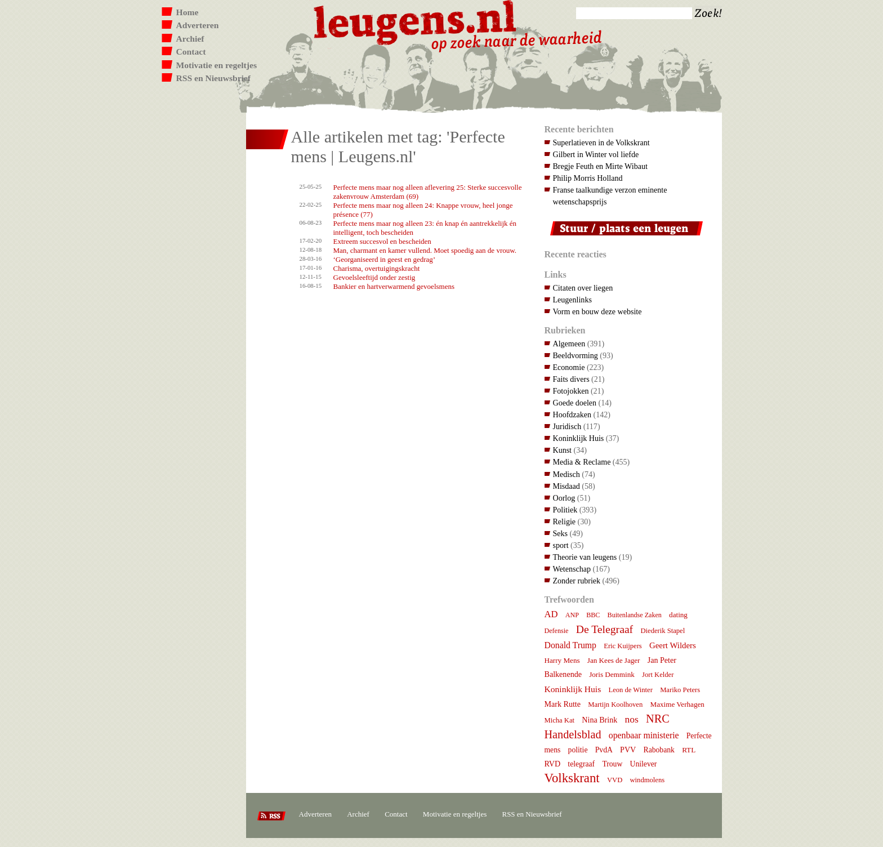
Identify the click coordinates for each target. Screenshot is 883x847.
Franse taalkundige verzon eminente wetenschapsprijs (610, 195)
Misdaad (566, 486)
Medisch (566, 474)
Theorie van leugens (585, 556)
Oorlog (564, 497)
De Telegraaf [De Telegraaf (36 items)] (604, 629)
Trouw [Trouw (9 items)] (612, 764)
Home (187, 12)
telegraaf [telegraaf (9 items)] (581, 764)
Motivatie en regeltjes (216, 65)
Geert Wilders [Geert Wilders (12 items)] (672, 645)
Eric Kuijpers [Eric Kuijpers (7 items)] (623, 646)
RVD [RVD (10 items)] (553, 763)
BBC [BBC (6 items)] (593, 615)
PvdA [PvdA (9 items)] (604, 750)
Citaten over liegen (583, 287)
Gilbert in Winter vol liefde (596, 154)
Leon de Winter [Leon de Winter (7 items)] (630, 690)
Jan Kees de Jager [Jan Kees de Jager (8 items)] (613, 660)
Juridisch (567, 426)
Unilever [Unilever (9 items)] (643, 764)
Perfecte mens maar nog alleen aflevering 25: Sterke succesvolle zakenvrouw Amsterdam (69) (427, 191)
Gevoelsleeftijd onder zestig (374, 277)
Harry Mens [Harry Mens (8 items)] (562, 660)
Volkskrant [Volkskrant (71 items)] (572, 778)
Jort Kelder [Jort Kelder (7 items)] (658, 675)
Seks (560, 533)
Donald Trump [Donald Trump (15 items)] (570, 645)
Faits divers (571, 379)
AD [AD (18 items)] (551, 614)
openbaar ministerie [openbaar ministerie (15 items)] (644, 735)
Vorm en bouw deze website (597, 311)
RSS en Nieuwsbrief (213, 78)
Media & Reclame (582, 461)
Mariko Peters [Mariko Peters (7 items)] (680, 690)
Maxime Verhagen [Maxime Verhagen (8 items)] (677, 704)
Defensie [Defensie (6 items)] (557, 631)
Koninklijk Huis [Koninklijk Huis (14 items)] (573, 689)
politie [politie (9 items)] (578, 750)
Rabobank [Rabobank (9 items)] (659, 750)
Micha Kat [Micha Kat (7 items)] (560, 720)
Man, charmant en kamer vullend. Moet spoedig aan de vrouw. (425, 250)
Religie (564, 521)
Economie (569, 367)
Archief (190, 38)
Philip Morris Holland (588, 177)
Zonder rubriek (577, 580)
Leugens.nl (415, 21)
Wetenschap (572, 568)
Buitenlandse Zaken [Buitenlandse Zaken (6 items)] (635, 615)
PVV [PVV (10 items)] (628, 749)
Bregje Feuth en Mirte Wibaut (600, 166)
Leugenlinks (572, 299)
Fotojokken (571, 390)
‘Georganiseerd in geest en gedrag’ (384, 259)
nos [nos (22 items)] (632, 719)
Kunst (562, 449)
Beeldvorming (575, 355)
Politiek (565, 509)
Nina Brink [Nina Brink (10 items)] (599, 719)
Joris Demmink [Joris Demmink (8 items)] (612, 674)
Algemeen (569, 343)
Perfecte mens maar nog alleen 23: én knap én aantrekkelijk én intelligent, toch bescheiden (425, 228)
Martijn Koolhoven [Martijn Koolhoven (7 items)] (615, 704)
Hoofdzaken (572, 414)
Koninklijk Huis (578, 438)
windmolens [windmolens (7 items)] (647, 780)
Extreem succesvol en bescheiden (382, 241)
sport (561, 545)
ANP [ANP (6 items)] (572, 615)
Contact (191, 51)
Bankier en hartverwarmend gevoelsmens (394, 286)
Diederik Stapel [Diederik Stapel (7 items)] (662, 631)
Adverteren (197, 25)
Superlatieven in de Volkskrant (601, 142)
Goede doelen (575, 402)
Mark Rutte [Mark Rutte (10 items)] (563, 703)
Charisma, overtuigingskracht (376, 268)
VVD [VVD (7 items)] (614, 780)
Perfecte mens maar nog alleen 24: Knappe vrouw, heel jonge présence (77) (423, 210)
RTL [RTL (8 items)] (688, 750)
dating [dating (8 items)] (678, 614)
